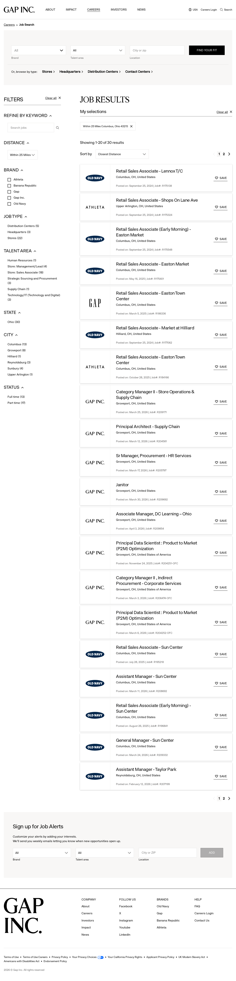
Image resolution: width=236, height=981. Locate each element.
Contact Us (201, 920)
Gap (16, 191)
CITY (12, 335)
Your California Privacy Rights (125, 957)
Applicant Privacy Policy (160, 957)
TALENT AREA (20, 251)
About (50, 9)
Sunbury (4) (15, 369)
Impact (71, 9)
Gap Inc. (19, 197)
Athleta (18, 179)
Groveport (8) (17, 350)
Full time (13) (16, 397)
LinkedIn (124, 934)
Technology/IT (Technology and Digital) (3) (34, 297)
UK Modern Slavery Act (191, 957)
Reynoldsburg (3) (19, 363)
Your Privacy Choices (84, 957)
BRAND (14, 170)
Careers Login (209, 9)
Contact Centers (137, 72)
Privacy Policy (60, 957)
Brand (14, 57)
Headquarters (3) (19, 232)
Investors (119, 9)
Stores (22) (15, 238)
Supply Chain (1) (18, 289)
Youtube (124, 927)
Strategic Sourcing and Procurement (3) (32, 281)
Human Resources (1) (22, 261)
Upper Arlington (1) (20, 375)
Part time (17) (16, 403)
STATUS (14, 387)
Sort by (86, 154)
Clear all (53, 99)
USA (193, 10)
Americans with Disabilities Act (21, 961)
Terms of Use (11, 957)
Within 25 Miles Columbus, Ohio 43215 (108, 127)
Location (135, 57)
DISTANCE (17, 143)
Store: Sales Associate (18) (25, 273)
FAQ (197, 906)
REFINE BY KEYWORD (28, 115)
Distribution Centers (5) (23, 226)
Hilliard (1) (14, 357)
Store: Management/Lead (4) (27, 267)
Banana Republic (24, 185)
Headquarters (69, 72)
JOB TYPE (16, 216)
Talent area (77, 57)
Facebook (125, 906)
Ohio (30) (14, 322)
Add (212, 852)
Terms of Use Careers (35, 957)
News (141, 9)
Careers (93, 9)
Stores (47, 72)
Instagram (126, 920)
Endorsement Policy (55, 961)
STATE (13, 312)
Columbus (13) (17, 344)
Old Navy (19, 203)
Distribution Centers (103, 72)
